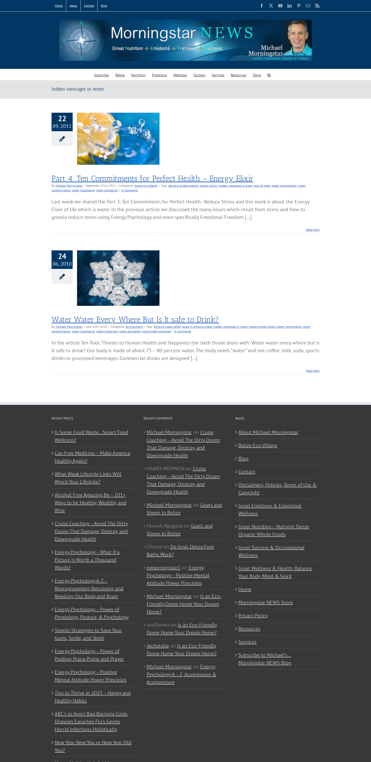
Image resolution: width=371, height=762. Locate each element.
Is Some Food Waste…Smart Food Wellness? (91, 436)
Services (247, 641)
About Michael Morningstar (268, 432)
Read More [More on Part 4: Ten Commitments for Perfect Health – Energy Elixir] (312, 230)
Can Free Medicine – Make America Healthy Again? (92, 457)
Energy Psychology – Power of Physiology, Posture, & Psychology (92, 613)
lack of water (262, 185)
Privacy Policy (253, 615)
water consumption (284, 185)
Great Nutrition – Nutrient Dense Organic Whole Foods (273, 530)
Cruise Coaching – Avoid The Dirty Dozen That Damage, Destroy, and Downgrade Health (91, 531)
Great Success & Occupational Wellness (271, 551)
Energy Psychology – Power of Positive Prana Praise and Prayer (89, 655)
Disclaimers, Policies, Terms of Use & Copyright (277, 488)
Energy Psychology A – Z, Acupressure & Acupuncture (181, 674)
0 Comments (129, 190)
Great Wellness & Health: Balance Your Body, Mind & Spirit (275, 572)
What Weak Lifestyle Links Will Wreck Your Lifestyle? (88, 478)
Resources (249, 628)
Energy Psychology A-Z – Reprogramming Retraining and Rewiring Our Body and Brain (89, 588)
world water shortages (156, 331)
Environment (134, 327)
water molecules (107, 331)
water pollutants (107, 190)
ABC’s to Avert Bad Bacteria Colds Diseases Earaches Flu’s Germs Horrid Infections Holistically (91, 721)
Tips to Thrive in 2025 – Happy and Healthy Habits (93, 697)
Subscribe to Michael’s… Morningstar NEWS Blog (264, 659)
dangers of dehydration (183, 185)
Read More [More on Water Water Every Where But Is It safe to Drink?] (312, 371)
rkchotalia (158, 645)
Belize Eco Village (257, 445)
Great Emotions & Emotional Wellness (269, 509)
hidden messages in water (235, 185)
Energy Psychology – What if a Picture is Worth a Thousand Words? (87, 560)
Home (244, 589)
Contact (246, 471)
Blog (243, 458)
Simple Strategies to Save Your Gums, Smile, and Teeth (88, 634)
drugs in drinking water (197, 327)
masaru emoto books (262, 327)
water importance (83, 190)
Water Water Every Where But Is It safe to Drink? (135, 319)
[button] (269, 74)
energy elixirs (208, 185)
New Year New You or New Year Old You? (93, 746)
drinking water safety (167, 327)
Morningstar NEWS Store (265, 602)
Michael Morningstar (69, 185)
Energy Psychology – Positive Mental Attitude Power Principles (91, 676)
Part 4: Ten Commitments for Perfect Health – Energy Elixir (152, 178)
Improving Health (145, 185)
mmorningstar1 (163, 567)
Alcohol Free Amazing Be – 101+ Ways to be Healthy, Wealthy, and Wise (90, 502)
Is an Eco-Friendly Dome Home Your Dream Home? (184, 604)
